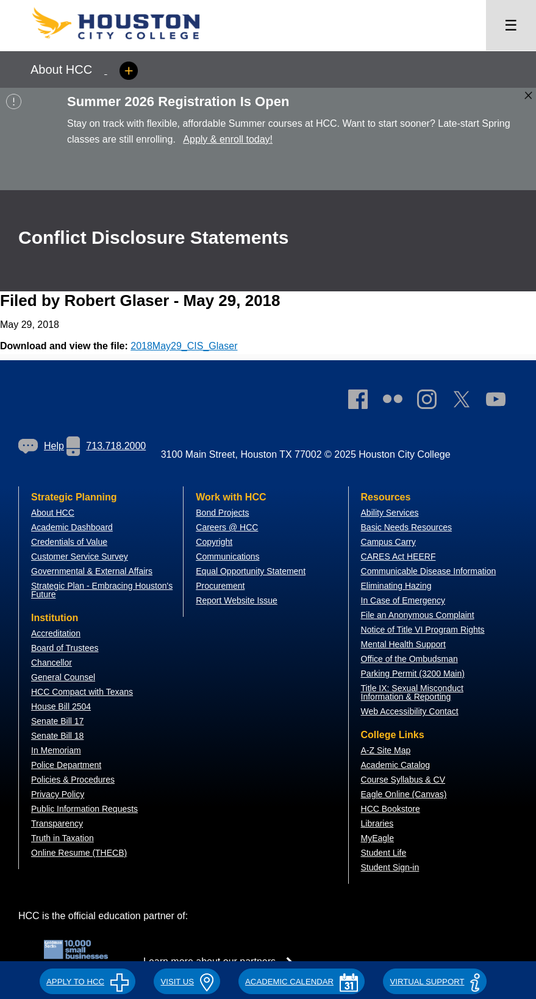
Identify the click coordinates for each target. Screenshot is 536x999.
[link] (433, 402)
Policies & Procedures (73, 779)
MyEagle (377, 838)
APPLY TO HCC (87, 981)
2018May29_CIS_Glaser (183, 346)
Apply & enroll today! (228, 139)
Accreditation (55, 633)
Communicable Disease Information (428, 571)
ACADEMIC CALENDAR (301, 981)
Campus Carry (388, 542)
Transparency (57, 823)
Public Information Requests (84, 809)
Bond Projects (222, 512)
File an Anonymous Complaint (417, 615)
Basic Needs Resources (406, 527)
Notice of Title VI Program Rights (423, 630)
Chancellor (51, 662)
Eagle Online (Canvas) (404, 794)
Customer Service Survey (79, 556)
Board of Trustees (65, 648)
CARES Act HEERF (398, 556)
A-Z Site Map (386, 750)
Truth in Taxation (62, 838)
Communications (227, 556)
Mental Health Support (403, 644)
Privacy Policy (57, 794)
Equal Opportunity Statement (251, 571)
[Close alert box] (528, 95)
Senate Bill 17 (57, 721)
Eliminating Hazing (396, 586)
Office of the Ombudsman (409, 659)
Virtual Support (434, 981)
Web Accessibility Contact (410, 711)
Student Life (384, 853)
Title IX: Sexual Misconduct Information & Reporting (412, 692)
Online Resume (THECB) (79, 853)
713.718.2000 (106, 446)
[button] (87, 980)
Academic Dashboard (72, 527)
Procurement (220, 586)
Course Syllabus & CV (403, 779)
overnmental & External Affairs (95, 571)
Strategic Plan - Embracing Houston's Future (102, 590)
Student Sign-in (390, 867)
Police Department (66, 765)
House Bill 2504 (61, 706)
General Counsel (63, 677)
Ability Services (390, 512)
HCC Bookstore (390, 809)
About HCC (52, 512)
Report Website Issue (236, 600)
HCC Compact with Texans (82, 692)
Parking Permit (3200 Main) (413, 673)
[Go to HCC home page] (128, 43)
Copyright (214, 542)
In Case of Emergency (403, 600)
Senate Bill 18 (57, 736)
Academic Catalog (396, 765)
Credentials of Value (69, 542)
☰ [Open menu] (511, 25)
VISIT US (186, 981)
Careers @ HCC (227, 527)
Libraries (377, 823)
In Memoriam (56, 750)
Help (41, 446)
